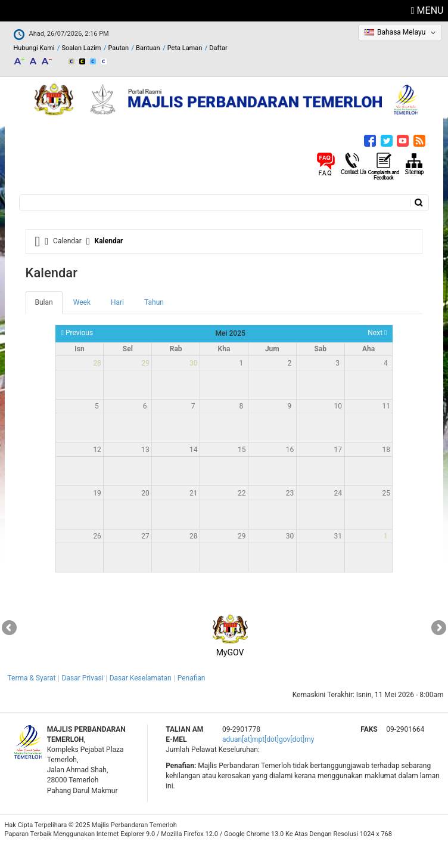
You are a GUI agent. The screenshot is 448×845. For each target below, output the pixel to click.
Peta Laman (185, 48)
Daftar (218, 48)
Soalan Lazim (81, 48)
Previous (77, 333)
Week (82, 302)
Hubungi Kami (34, 48)
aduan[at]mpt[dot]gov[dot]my (268, 739)
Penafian (192, 678)
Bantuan (148, 48)
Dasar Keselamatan (141, 678)
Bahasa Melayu (401, 32)
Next (377, 333)
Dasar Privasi (83, 678)
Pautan (118, 48)
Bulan (49, 306)
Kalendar (109, 241)
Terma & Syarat (32, 678)
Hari (117, 302)
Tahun (154, 302)
